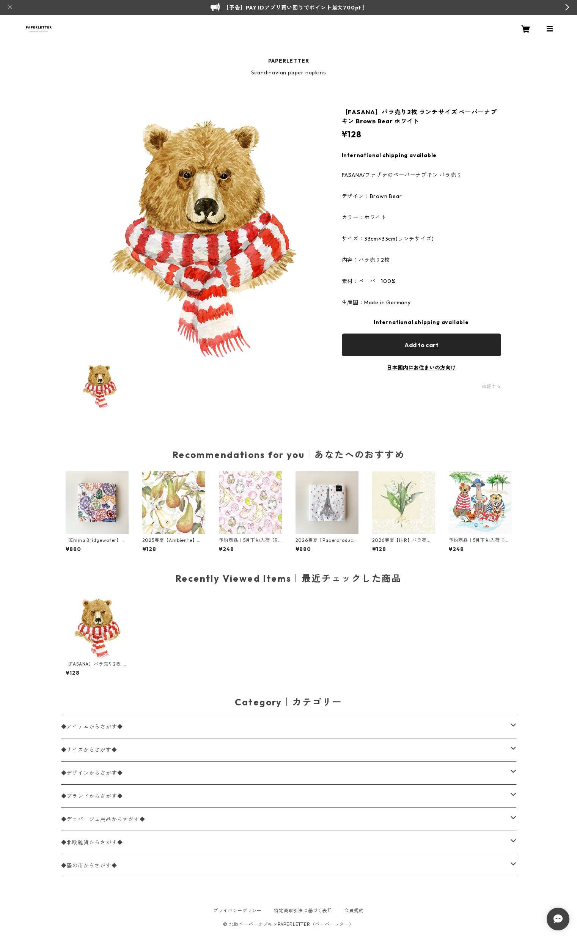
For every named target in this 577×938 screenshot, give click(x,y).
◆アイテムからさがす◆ (92, 726)
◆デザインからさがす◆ (92, 773)
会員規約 (354, 910)
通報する (491, 386)
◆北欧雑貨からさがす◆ (92, 842)
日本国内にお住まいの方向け (421, 367)
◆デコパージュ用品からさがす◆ (103, 819)
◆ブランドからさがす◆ (92, 796)
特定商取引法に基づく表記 (303, 910)
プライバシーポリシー (237, 910)
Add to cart (421, 345)
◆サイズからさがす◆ (89, 749)
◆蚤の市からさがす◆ (89, 865)
